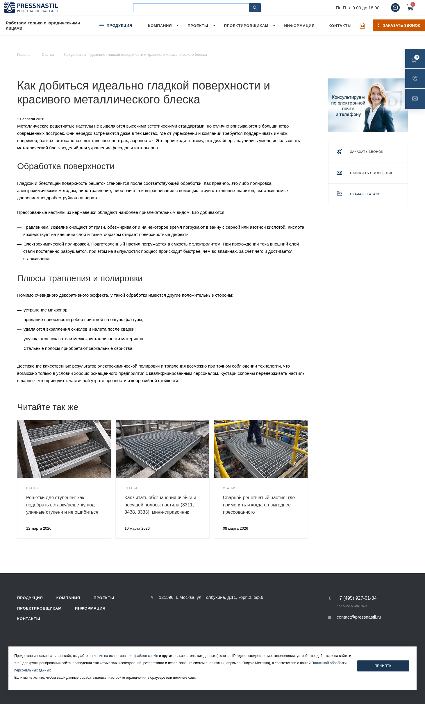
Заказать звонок (399, 25)
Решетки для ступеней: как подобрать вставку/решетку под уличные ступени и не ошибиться (62, 505)
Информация (90, 608)
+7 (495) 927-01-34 (356, 598)
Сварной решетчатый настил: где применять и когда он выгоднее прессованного (259, 505)
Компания (68, 598)
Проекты (104, 598)
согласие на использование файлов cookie (123, 656)
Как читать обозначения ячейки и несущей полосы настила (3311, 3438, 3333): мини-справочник (160, 505)
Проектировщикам (39, 608)
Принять (383, 665)
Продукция (30, 598)
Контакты (28, 619)
